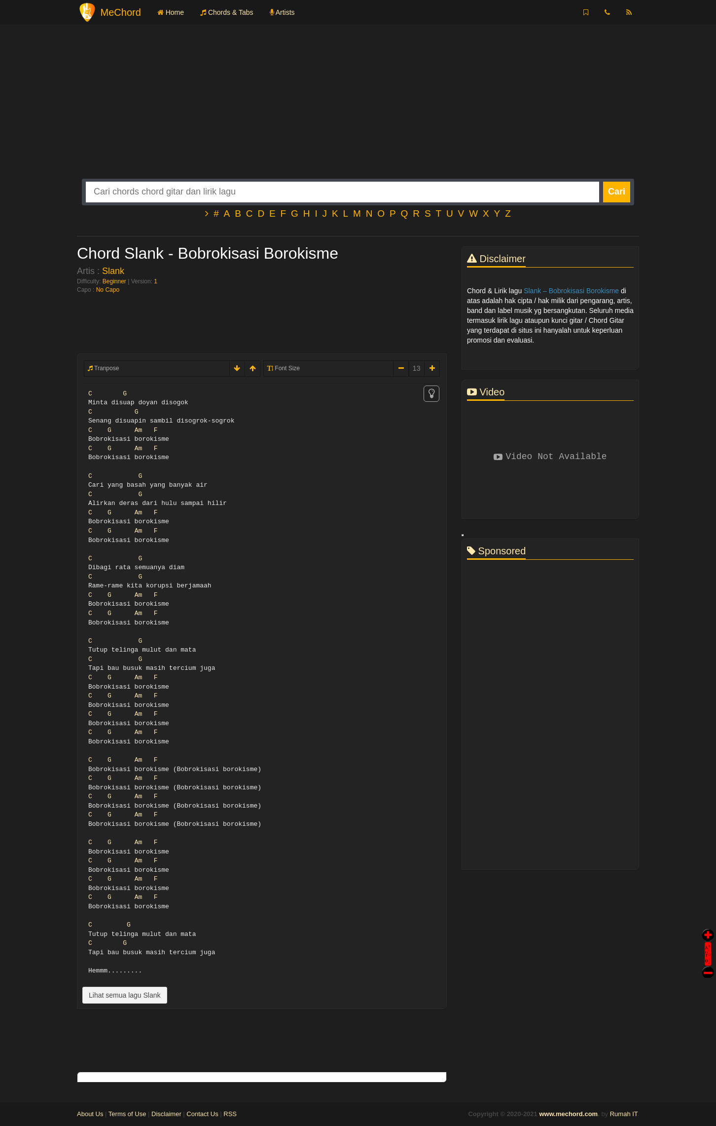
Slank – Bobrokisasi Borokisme (571, 291)
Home (170, 12)
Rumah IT (624, 1114)
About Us (90, 1114)
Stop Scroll (708, 965)
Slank (113, 271)
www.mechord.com (568, 1114)
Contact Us (202, 1114)
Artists (282, 12)
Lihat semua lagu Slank (125, 995)
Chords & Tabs (226, 12)
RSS (230, 1114)
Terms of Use (127, 1114)
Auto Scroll (708, 940)
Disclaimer (166, 1114)
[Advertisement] (358, 109)
